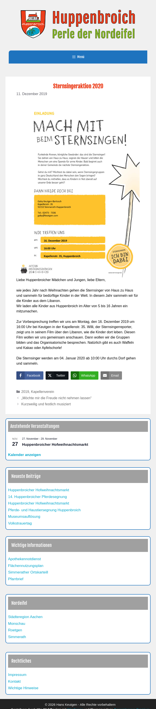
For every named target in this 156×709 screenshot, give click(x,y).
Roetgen (15, 630)
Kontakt (14, 681)
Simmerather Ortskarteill (28, 572)
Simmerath (17, 637)
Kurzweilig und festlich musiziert (46, 404)
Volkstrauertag (20, 523)
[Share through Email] (111, 375)
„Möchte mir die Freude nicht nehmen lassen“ (56, 398)
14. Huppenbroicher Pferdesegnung (37, 497)
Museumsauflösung (24, 517)
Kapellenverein (42, 392)
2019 (25, 392)
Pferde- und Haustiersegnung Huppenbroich (44, 510)
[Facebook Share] (29, 375)
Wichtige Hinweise (23, 688)
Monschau (16, 624)
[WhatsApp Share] (85, 375)
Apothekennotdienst (24, 559)
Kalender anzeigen (24, 455)
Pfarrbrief (15, 579)
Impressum (17, 675)
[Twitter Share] (57, 375)
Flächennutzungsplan (25, 566)
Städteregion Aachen (25, 617)
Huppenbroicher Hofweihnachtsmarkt (55, 444)
